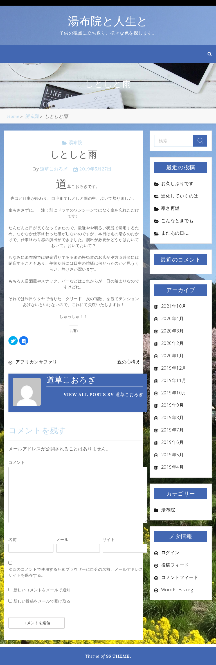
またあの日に (175, 233)
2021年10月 (173, 306)
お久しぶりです (177, 183)
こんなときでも (177, 220)
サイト (109, 539)
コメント (16, 462)
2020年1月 (172, 355)
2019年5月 (172, 454)
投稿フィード (175, 565)
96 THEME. (118, 656)
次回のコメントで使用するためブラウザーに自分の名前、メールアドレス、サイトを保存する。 (77, 572)
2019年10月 (173, 393)
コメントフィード (179, 577)
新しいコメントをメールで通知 (42, 589)
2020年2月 (172, 343)
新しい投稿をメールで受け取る (42, 601)
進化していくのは (179, 196)
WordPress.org (177, 590)
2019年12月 (173, 368)
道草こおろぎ (54, 169)
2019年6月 (172, 442)
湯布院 (76, 142)
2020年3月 (172, 331)
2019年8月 (172, 417)
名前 (12, 539)
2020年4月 (172, 318)
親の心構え (129, 362)
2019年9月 (172, 405)
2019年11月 (173, 380)
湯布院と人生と (108, 21)
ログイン (170, 552)
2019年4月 (172, 467)
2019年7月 (172, 430)
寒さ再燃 (170, 208)
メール (62, 539)
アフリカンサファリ (36, 362)
